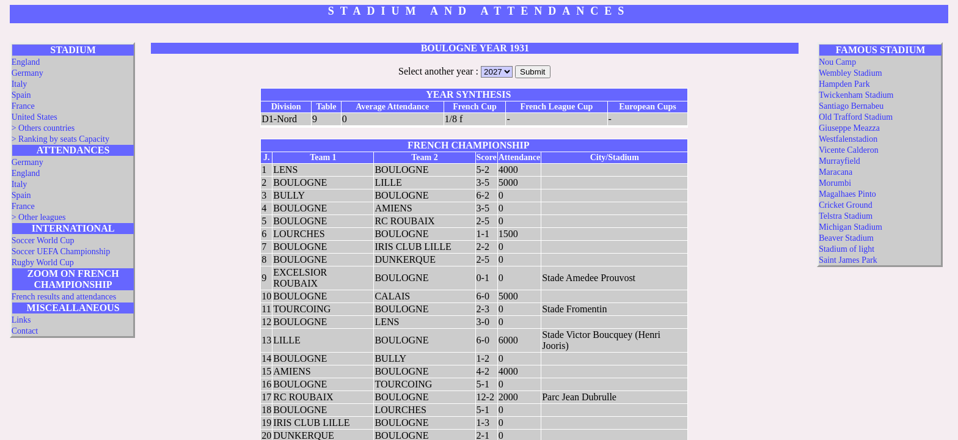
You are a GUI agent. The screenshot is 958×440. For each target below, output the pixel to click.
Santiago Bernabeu (851, 106)
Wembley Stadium (850, 73)
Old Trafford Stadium (856, 117)
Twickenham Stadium (856, 95)
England (26, 62)
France (23, 106)
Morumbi (835, 183)
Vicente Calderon (849, 150)
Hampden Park (844, 84)
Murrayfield (839, 161)
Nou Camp (837, 62)
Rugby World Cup (43, 262)
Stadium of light (846, 249)
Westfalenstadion (848, 139)
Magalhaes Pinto (847, 194)
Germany (27, 73)
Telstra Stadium (845, 216)
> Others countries (43, 128)
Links (21, 319)
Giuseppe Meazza (849, 128)
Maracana (835, 172)
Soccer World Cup (43, 240)
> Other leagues (39, 217)
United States (34, 117)
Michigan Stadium (850, 227)
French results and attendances (64, 296)
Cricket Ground (845, 205)
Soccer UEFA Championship (61, 251)
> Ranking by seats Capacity (60, 139)
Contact (25, 331)
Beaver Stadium (846, 238)
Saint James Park (848, 260)
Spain (21, 95)
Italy (19, 84)
